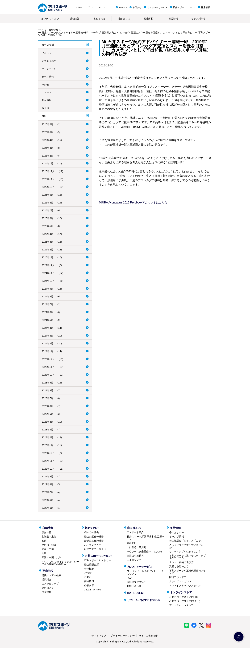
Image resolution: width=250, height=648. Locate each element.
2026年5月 (47, 132)
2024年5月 (47, 320)
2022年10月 (48, 468)
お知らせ (89, 577)
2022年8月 (47, 484)
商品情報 (173, 18)
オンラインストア (50, 18)
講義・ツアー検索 (51, 575)
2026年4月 (47, 140)
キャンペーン (49, 68)
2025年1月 (47, 257)
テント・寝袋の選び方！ (182, 562)
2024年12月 (48, 265)
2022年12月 (48, 453)
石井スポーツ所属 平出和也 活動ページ (146, 537)
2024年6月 (47, 312)
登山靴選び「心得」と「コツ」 (186, 540)
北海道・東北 (49, 536)
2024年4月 (47, 327)
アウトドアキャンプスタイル (185, 585)
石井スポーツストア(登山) (183, 596)
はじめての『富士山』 (96, 549)
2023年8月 (47, 390)
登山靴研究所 (91, 564)
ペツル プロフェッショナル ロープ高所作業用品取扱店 (60, 562)
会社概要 (89, 568)
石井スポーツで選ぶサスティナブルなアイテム (187, 556)
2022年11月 (48, 460)
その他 (45, 84)
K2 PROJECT (136, 592)
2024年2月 (47, 343)
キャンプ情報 (198, 18)
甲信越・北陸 (49, 544)
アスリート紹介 (135, 532)
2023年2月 (47, 437)
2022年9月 (47, 476)
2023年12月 (48, 359)
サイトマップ (98, 635)
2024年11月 (48, 273)
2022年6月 (47, 500)
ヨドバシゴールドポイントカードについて (145, 572)
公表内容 (89, 585)
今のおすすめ (176, 532)
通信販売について (136, 582)
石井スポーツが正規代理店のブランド (187, 571)
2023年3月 (47, 429)
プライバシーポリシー (122, 635)
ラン (90, 7)
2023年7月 (47, 398)
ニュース (46, 92)
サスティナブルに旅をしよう (185, 551)
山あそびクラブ (50, 583)
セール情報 (48, 76)
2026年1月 (47, 163)
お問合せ (137, 7)
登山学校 (148, 18)
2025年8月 (47, 202)
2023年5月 (47, 414)
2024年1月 (47, 351)
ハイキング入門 (92, 544)
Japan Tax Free (92, 589)
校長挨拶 (46, 592)
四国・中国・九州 (51, 557)
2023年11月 (48, 367)
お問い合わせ (134, 586)
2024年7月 (47, 304)
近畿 (44, 553)
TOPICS (123, 7)
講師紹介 (46, 579)
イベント (46, 53)
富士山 (45, 108)
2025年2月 (47, 249)
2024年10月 (48, 280)
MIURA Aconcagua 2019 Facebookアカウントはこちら (133, 202)
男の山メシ (48, 587)
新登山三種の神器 (94, 540)
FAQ (129, 577)
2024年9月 (47, 288)
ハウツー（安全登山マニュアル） (145, 551)
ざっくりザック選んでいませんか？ (186, 546)
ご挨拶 (87, 572)
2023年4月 (47, 421)
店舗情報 (74, 18)
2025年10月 (48, 187)
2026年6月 (47, 124)
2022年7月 (47, 492)
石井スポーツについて (184, 7)
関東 (44, 540)
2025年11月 (48, 179)
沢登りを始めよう (179, 566)
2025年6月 (47, 218)
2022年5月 (47, 507)
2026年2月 (47, 155)
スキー (79, 7)
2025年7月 (47, 210)
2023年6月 (47, 406)
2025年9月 (47, 194)
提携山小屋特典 (135, 555)
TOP (40, 30)
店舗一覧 (46, 532)
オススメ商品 (49, 61)
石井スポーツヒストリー (97, 560)
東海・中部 (48, 549)
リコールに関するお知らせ (144, 600)
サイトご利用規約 (148, 635)
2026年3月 (47, 147)
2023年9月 (47, 382)
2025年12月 (48, 171)
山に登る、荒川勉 (136, 547)
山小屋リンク (134, 559)
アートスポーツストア (181, 605)
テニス (101, 7)
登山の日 (131, 543)
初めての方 (99, 18)
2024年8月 (47, 296)
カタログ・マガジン (180, 581)
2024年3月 (47, 335)
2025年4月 (47, 234)
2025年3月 (47, 241)
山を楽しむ (124, 18)
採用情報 (205, 7)
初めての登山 (91, 532)
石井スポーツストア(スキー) (184, 601)
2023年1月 (47, 445)
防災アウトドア (177, 577)
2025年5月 (47, 226)
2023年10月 (48, 374)
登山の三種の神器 (94, 536)
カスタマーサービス (157, 7)
